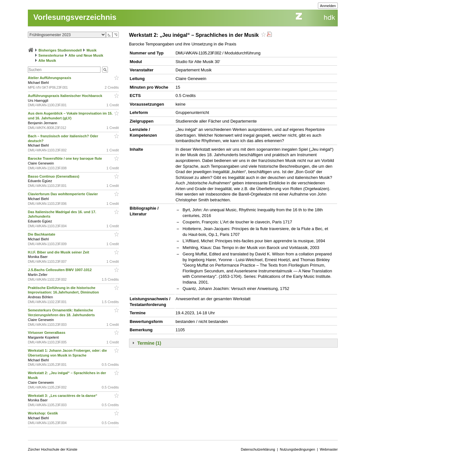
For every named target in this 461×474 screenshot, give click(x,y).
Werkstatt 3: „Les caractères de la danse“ (63, 396)
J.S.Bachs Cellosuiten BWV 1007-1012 (60, 270)
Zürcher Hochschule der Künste (52, 449)
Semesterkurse (51, 55)
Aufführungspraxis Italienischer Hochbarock (65, 96)
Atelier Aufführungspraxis (50, 78)
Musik (91, 50)
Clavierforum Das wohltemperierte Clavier (63, 194)
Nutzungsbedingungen (297, 449)
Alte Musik (47, 60)
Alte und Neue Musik (86, 55)
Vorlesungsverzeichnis (75, 17)
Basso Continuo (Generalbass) (54, 176)
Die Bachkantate (42, 234)
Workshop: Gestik (43, 413)
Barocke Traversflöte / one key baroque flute (65, 158)
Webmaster (329, 449)
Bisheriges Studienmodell (60, 50)
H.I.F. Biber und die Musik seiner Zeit (59, 252)
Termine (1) (149, 343)
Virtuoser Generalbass (47, 332)
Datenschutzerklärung (258, 449)
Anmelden (328, 6)
